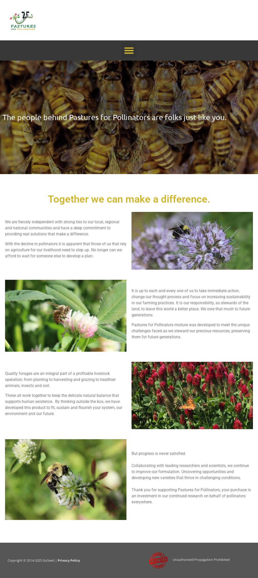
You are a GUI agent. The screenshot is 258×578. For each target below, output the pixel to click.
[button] (129, 50)
